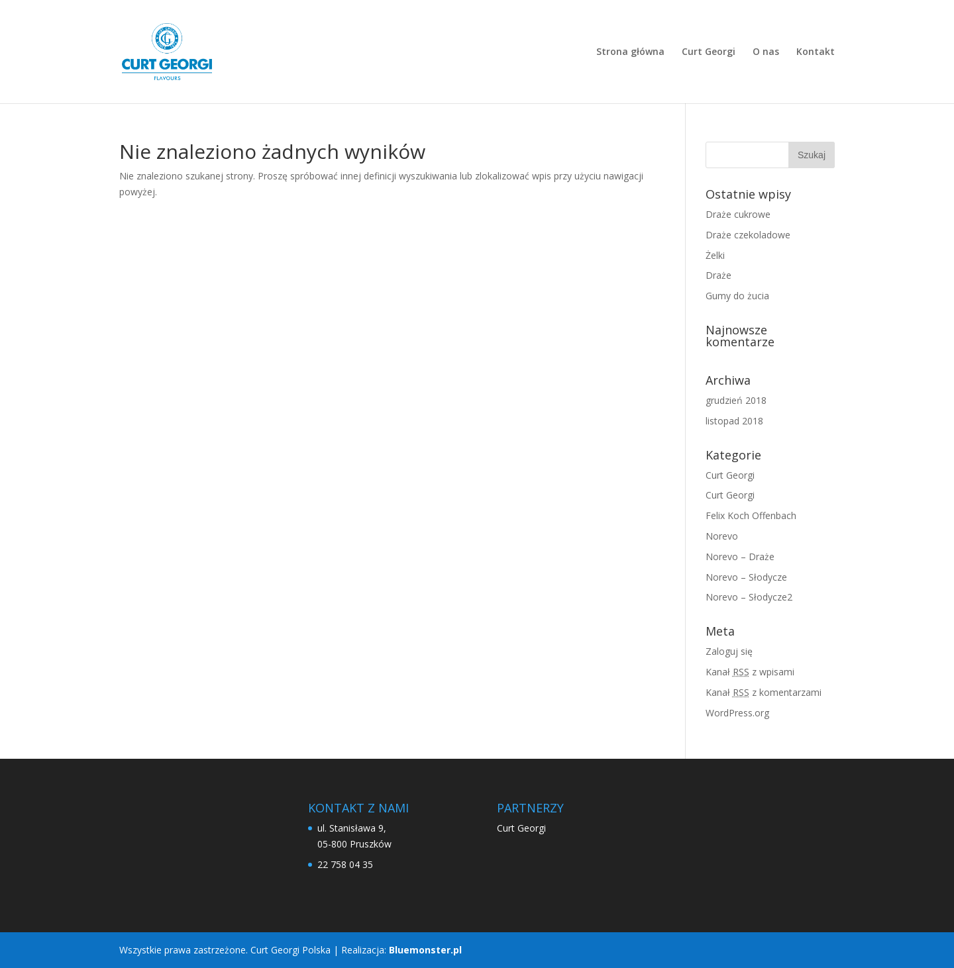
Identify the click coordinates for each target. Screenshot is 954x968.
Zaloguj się (729, 651)
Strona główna (630, 52)
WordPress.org (737, 712)
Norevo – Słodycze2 (749, 597)
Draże (718, 275)
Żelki (715, 255)
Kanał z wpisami (750, 671)
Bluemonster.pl (425, 950)
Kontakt (815, 52)
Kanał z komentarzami (764, 692)
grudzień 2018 (736, 400)
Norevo (722, 536)
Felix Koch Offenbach (751, 515)
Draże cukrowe (738, 214)
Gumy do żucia (737, 295)
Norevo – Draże (740, 556)
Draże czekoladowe (748, 234)
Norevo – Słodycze (746, 577)
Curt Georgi (708, 52)
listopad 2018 (734, 420)
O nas (766, 52)
